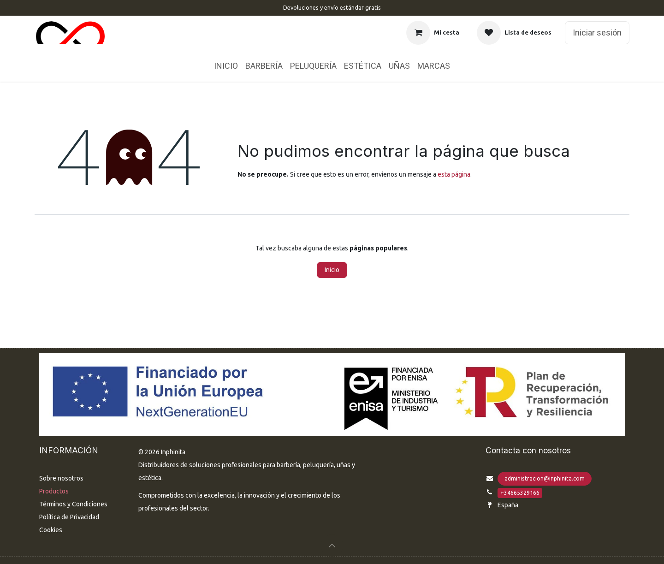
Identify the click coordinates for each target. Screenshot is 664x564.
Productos (54, 491)
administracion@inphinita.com (544, 478)
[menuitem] (226, 66)
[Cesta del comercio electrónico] (432, 33)
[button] (332, 545)
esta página (454, 174)
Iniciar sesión (597, 32)
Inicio (332, 269)
